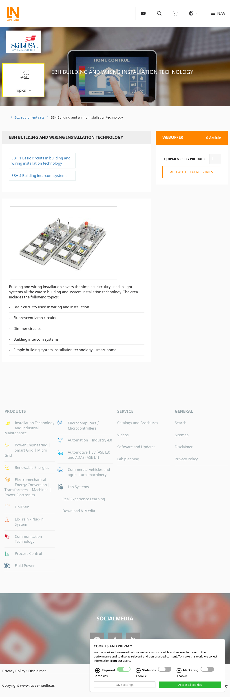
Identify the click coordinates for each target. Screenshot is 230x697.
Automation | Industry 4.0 (90, 440)
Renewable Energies (32, 467)
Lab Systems (78, 486)
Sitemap (182, 434)
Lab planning (128, 459)
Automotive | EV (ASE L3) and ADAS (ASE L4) (89, 455)
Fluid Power (25, 565)
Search (180, 422)
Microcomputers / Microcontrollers (83, 426)
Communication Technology (28, 539)
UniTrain (22, 507)
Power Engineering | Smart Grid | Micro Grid (27, 450)
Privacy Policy (186, 459)
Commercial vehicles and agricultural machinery (89, 472)
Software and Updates (136, 446)
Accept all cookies (190, 685)
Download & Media (78, 510)
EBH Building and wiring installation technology (122, 71)
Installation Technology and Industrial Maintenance (29, 428)
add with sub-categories (191, 172)
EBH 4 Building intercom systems (39, 175)
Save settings (124, 685)
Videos (123, 434)
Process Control (28, 553)
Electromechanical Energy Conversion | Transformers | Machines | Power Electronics (27, 487)
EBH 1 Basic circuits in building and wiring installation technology (41, 161)
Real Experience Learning (83, 498)
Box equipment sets (29, 117)
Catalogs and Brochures (137, 422)
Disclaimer (184, 446)
